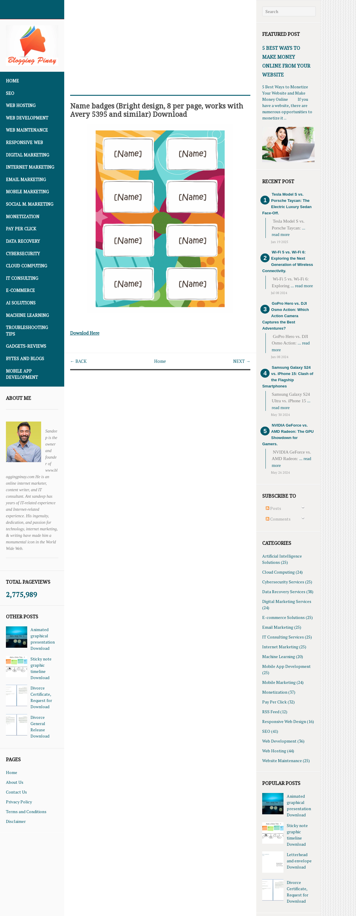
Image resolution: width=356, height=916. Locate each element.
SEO (10, 93)
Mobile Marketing (27, 191)
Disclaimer (16, 821)
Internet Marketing (30, 167)
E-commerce (20, 290)
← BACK (79, 361)
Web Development (27, 118)
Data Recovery (23, 241)
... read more (302, 285)
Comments (278, 519)
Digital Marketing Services (286, 601)
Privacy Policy (19, 802)
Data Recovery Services (283, 591)
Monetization (22, 216)
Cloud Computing (26, 266)
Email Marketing (26, 179)
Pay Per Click (21, 229)
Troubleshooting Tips (27, 331)
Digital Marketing (27, 155)
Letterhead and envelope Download (299, 861)
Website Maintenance (282, 760)
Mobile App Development (22, 374)
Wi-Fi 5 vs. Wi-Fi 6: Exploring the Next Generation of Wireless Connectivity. (287, 261)
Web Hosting (21, 105)
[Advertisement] (160, 41)
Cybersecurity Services (283, 582)
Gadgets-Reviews (26, 346)
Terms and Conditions (26, 811)
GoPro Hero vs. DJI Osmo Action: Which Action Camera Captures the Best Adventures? (285, 316)
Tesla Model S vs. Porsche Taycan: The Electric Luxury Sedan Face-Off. (287, 203)
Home (12, 81)
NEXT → (241, 361)
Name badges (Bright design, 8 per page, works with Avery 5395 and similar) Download (154, 109)
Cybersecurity (23, 253)
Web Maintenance (27, 130)
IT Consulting (22, 278)
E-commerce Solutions (283, 617)
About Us (14, 782)
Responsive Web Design (284, 721)
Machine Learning (27, 315)
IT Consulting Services (283, 637)
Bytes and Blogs (25, 358)
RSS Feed (270, 711)
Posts (273, 508)
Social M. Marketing (29, 204)
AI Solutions (21, 303)
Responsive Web (24, 142)
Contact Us (16, 792)
